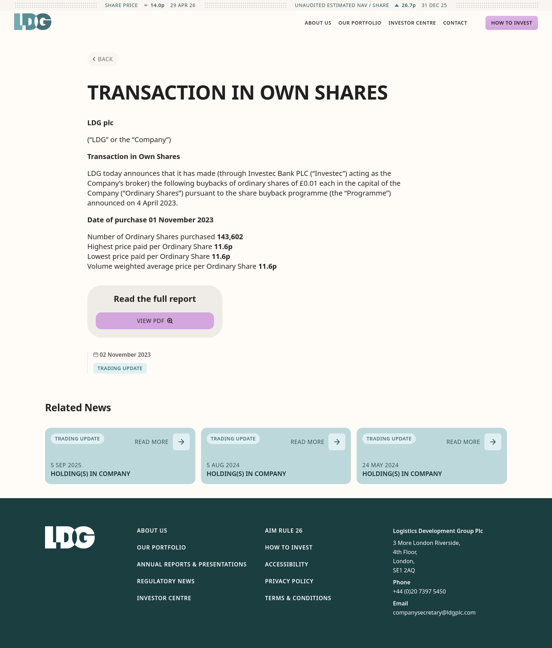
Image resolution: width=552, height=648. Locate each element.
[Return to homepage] (32, 21)
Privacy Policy (289, 581)
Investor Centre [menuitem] (412, 22)
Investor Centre (164, 598)
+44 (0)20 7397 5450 (419, 591)
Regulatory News (166, 581)
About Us (152, 530)
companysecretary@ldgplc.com (434, 612)
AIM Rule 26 (284, 530)
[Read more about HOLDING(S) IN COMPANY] (162, 441)
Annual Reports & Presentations (192, 564)
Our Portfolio (161, 547)
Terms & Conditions (298, 598)
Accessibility (286, 564)
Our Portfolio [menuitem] (359, 22)
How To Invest (289, 547)
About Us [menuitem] (318, 22)
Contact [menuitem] (455, 22)
